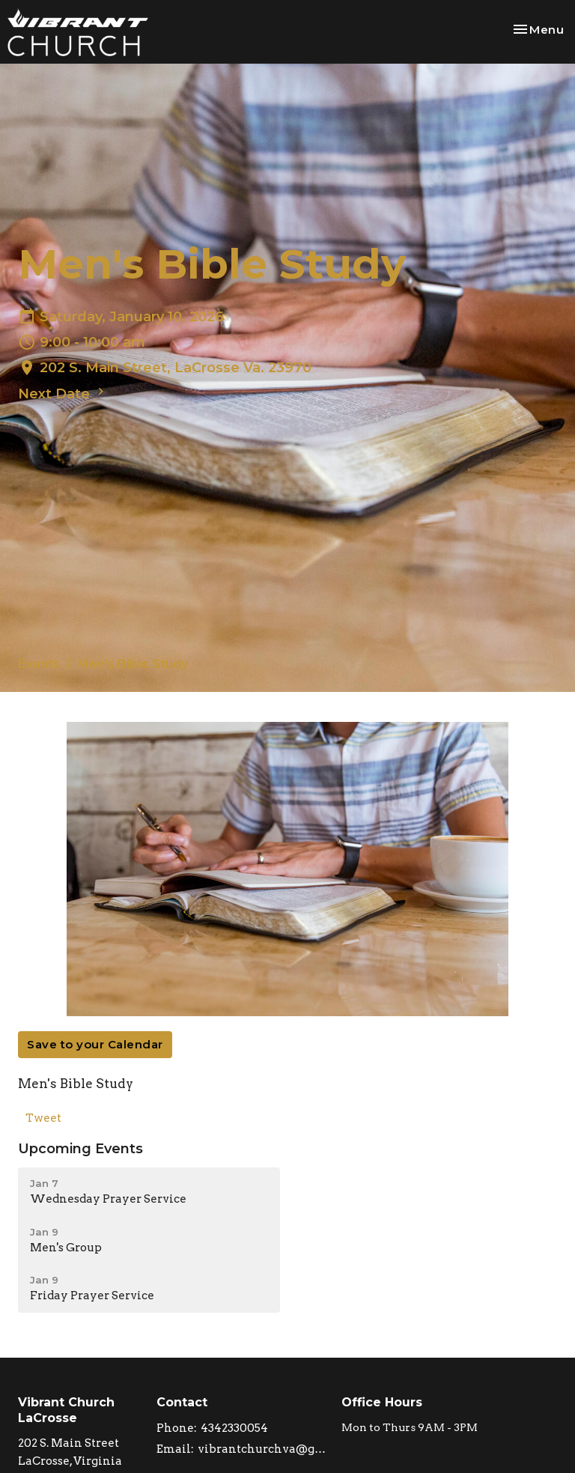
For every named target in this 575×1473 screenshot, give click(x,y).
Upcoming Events (80, 1149)
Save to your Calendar (95, 1044)
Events (39, 664)
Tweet (43, 1118)
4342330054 (234, 1428)
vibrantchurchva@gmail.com (262, 1449)
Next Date (63, 393)
